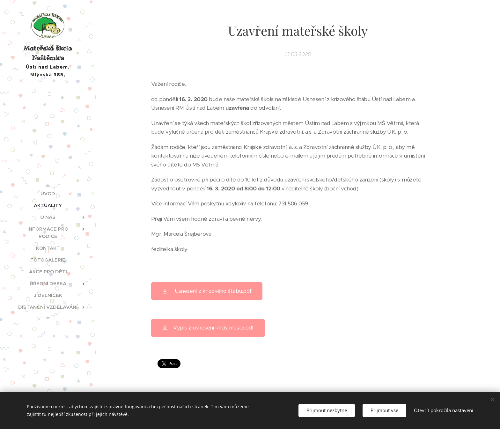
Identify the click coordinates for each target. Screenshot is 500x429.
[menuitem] (48, 193)
